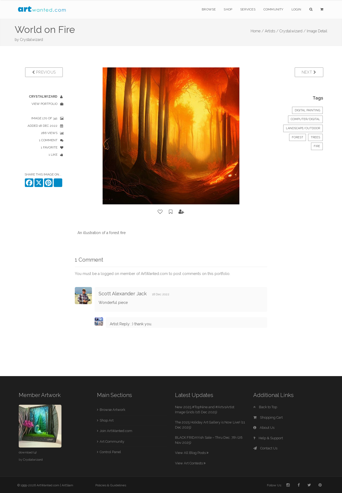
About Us (263, 428)
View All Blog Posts (191, 453)
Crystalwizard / (292, 31)
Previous (44, 72)
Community (273, 9)
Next (309, 72)
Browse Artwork (112, 410)
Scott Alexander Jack (123, 293)
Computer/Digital (305, 119)
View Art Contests (190, 463)
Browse (209, 9)
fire (317, 146)
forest (297, 137)
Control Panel (110, 452)
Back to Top (265, 407)
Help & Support (268, 438)
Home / (257, 31)
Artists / (271, 31)
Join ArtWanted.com (116, 431)
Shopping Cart (268, 417)
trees (315, 137)
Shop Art (107, 420)
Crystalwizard (31, 39)
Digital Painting (307, 110)
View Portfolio (44, 104)
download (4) (28, 452)
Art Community (112, 442)
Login (296, 9)
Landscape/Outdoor (303, 128)
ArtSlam (67, 485)
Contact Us (265, 448)
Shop (228, 9)
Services (247, 9)
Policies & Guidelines (110, 485)
